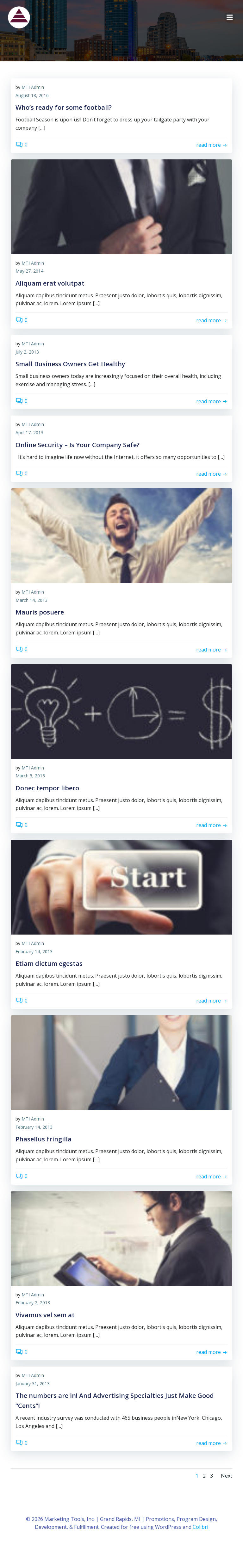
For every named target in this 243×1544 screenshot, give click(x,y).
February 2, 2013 (33, 1303)
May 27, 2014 (29, 271)
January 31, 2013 (33, 1383)
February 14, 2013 (34, 951)
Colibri (200, 1526)
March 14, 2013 (31, 600)
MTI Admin (33, 87)
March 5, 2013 (30, 776)
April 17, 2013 (29, 433)
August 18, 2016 (32, 96)
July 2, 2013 (27, 352)
